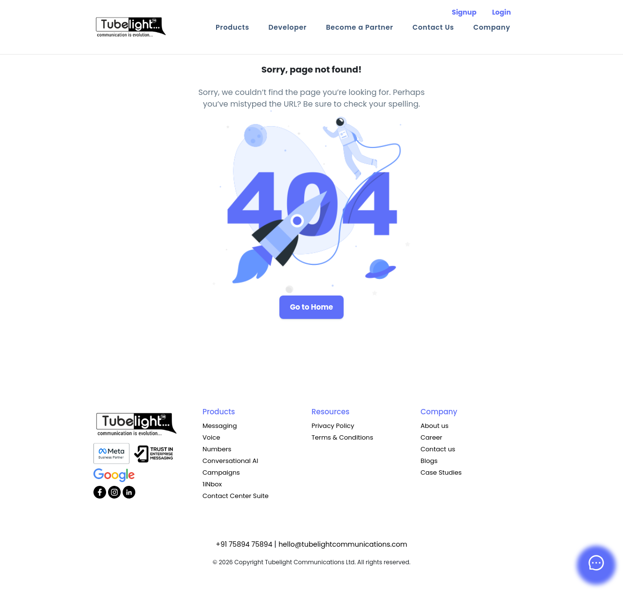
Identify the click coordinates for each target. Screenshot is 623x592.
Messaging (219, 425)
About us (435, 425)
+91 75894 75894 (245, 544)
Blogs (429, 460)
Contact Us (433, 27)
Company (491, 27)
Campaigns (221, 472)
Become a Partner (359, 27)
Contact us (438, 449)
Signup (464, 12)
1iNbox (212, 484)
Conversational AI (230, 460)
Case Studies (441, 472)
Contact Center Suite (235, 495)
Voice (211, 437)
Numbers (216, 449)
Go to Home (311, 307)
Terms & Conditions (342, 437)
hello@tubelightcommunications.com (342, 544)
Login (501, 12)
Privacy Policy (333, 425)
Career (431, 437)
